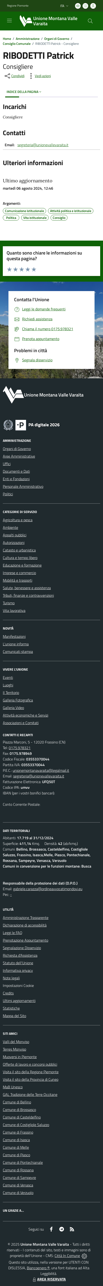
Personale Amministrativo (23, 486)
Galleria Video (13, 707)
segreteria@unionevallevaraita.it (42, 145)
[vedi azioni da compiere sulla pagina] (39, 76)
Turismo (9, 603)
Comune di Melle (16, 1147)
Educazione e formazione (22, 565)
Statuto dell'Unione (18, 963)
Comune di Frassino (18, 1132)
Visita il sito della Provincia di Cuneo (30, 1079)
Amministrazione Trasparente (25, 917)
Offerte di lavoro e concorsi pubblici (30, 1064)
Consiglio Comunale (17, 43)
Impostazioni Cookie (18, 985)
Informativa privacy (18, 970)
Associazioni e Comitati (21, 723)
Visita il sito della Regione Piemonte (31, 1072)
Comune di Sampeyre (19, 1177)
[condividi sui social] (14, 76)
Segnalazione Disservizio (22, 948)
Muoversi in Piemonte (20, 1057)
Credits (8, 993)
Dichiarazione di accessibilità (25, 925)
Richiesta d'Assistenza (20, 955)
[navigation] (9, 20)
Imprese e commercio (19, 573)
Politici (8, 494)
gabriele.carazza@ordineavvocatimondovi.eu (47, 889)
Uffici (7, 464)
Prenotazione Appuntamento (25, 940)
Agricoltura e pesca (17, 520)
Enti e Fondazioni (16, 479)
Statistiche (11, 1008)
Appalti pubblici (14, 535)
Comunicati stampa (18, 651)
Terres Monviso (14, 1049)
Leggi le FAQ (12, 932)
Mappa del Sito (14, 1016)
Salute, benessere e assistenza (27, 588)
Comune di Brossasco (19, 1109)
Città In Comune (67, 1255)
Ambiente (10, 527)
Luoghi (8, 685)
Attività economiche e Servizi (25, 715)
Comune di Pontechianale (23, 1162)
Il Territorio (11, 692)
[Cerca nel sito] (90, 21)
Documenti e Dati (16, 471)
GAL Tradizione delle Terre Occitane (30, 1094)
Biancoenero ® (38, 1268)
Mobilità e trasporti (17, 580)
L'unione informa (16, 644)
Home (7, 38)
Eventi (8, 677)
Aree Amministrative (19, 456)
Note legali (11, 978)
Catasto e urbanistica (19, 550)
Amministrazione (28, 38)
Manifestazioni (14, 636)
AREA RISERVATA (49, 1279)
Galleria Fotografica (18, 700)
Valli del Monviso (16, 1041)
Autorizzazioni (13, 542)
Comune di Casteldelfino (22, 1117)
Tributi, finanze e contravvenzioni (28, 595)
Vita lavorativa (14, 610)
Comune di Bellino (17, 1102)
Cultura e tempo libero (20, 557)
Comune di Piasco (16, 1155)
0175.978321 (20, 748)
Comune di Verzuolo (18, 1192)
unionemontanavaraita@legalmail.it (41, 770)
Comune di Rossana (18, 1170)
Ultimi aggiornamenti (19, 1000)
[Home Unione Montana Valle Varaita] (49, 21)
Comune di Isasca (16, 1140)
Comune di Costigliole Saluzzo (26, 1124)
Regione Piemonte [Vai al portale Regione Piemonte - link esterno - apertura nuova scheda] (17, 6)
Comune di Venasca (18, 1185)
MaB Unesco (13, 1087)
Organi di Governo (56, 38)
